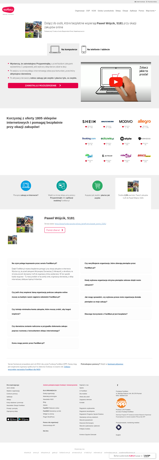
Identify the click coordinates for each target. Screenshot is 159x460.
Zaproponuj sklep (12, 411)
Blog (44, 402)
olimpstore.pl (45, 452)
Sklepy (118, 11)
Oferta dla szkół (84, 397)
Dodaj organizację (49, 393)
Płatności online (51, 408)
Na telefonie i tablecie (98, 49)
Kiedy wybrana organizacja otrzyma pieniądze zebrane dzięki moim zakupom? (113, 282)
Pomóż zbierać (54, 230)
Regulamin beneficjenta (87, 411)
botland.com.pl (65, 452)
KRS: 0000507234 (122, 395)
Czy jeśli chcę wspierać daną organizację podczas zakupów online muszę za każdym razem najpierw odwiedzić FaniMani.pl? (39, 294)
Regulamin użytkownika (87, 408)
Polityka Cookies (85, 429)
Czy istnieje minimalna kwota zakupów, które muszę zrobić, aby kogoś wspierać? (41, 311)
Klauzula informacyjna (87, 423)
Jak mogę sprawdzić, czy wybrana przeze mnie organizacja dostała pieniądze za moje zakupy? (113, 299)
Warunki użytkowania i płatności (90, 426)
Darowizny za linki (52, 411)
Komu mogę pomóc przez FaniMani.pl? (28, 343)
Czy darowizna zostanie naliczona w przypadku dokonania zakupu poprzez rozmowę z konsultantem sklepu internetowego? (39, 328)
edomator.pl (98, 452)
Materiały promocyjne (50, 396)
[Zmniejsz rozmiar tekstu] (151, 2)
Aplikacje (133, 11)
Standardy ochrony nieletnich (89, 417)
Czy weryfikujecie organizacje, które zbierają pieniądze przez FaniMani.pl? (110, 265)
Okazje (125, 11)
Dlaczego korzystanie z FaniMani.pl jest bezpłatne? (106, 314)
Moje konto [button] (150, 11)
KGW (94, 11)
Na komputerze (69, 49)
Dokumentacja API (49, 425)
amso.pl (36, 452)
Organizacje (79, 11)
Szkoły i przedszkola (106, 11)
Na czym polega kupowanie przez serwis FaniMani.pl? (34, 263)
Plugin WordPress (49, 417)
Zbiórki (45, 405)
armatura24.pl (77, 452)
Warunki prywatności (86, 420)
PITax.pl (138, 416)
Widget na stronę (48, 414)
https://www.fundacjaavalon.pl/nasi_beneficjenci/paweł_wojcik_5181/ (80, 224)
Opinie (82, 388)
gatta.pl (54, 452)
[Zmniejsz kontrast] (140, 2)
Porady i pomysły (12, 408)
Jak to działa (11, 388)
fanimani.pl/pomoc (115, 364)
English (118, 435)
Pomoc (141, 11)
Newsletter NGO (48, 399)
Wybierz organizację (13, 391)
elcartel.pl (27, 452)
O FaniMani (83, 391)
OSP (88, 11)
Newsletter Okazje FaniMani (16, 405)
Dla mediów (83, 394)
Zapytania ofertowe (86, 399)
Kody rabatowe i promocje (15, 402)
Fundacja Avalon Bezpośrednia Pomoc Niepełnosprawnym (68, 31)
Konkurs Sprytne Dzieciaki (88, 434)
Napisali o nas (84, 385)
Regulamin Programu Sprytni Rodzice (91, 414)
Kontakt (82, 402)
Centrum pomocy (12, 394)
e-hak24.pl (88, 452)
